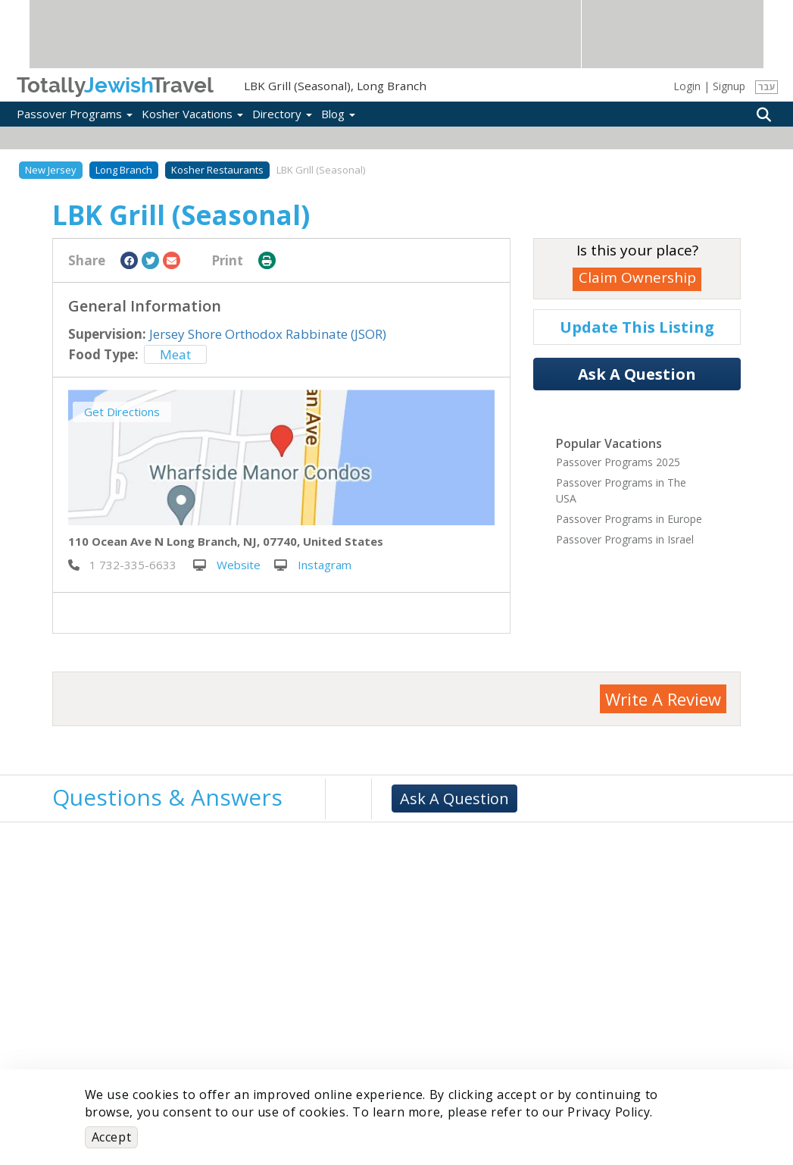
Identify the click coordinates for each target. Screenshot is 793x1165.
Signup (729, 86)
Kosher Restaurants (217, 170)
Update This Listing (637, 327)
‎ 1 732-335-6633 (122, 564)
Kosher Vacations (192, 113)
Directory (282, 113)
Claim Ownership (637, 277)
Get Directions (122, 411)
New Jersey (50, 170)
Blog (338, 113)
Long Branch (123, 170)
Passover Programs (75, 113)
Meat (175, 354)
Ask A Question (637, 374)
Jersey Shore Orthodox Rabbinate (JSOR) (267, 334)
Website (227, 564)
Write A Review (663, 698)
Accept (112, 1137)
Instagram (312, 564)
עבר (767, 86)
